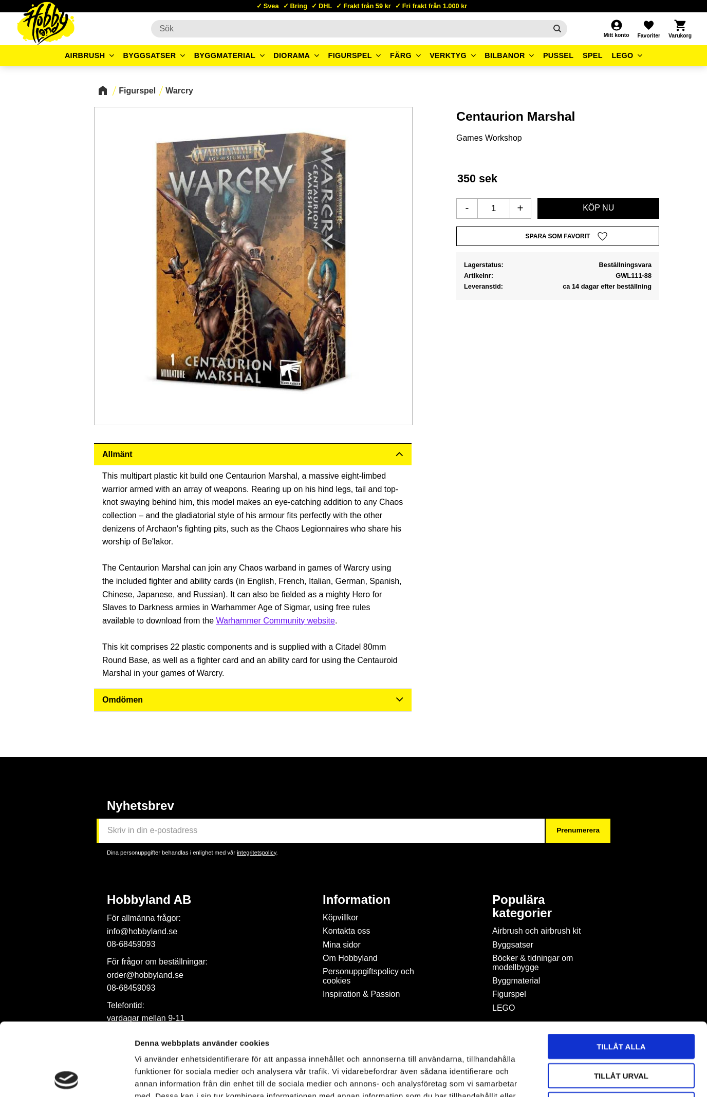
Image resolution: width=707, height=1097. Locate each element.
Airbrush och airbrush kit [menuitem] (536, 930)
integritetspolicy (256, 852)
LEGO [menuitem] (622, 55)
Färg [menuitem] (401, 55)
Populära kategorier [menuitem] (522, 906)
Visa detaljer (558, 1076)
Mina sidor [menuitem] (342, 944)
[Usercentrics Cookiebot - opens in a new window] (66, 1077)
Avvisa (621, 1031)
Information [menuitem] (356, 899)
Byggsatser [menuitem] (149, 55)
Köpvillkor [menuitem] (340, 917)
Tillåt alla (621, 973)
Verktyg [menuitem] (448, 55)
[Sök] (557, 28)
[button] (648, 28)
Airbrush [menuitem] (85, 55)
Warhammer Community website (275, 620)
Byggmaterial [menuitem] (225, 55)
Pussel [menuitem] (558, 55)
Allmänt (117, 454)
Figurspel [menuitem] (350, 55)
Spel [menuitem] (593, 55)
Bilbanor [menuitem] (505, 55)
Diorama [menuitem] (291, 55)
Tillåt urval (621, 1002)
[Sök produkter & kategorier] (348, 28)
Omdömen (122, 699)
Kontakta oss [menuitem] (346, 930)
